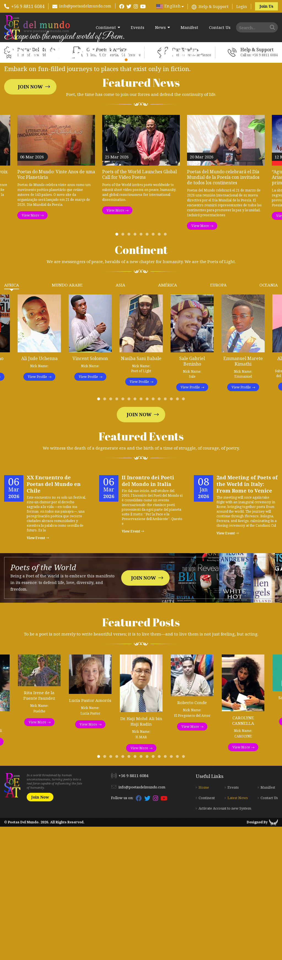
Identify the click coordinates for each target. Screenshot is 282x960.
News (160, 27)
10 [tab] (154, 533)
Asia (120, 418)
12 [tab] (166, 533)
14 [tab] (178, 533)
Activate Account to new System (225, 941)
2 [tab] (124, 369)
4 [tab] (136, 369)
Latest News (237, 931)
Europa (218, 418)
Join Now (30, 153)
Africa (11, 418)
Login (241, 6)
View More (30, 348)
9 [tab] (166, 369)
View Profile (37, 510)
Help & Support (213, 6)
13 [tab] (172, 533)
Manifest (189, 27)
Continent (106, 27)
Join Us (266, 6)
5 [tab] (142, 369)
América (167, 418)
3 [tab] (130, 369)
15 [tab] (184, 533)
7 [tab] (154, 369)
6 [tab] (148, 369)
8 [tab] (160, 369)
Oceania (268, 418)
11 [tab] (160, 533)
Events (137, 27)
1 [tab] (118, 369)
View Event (38, 671)
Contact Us (220, 27)
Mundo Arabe (67, 418)
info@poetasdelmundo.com (85, 6)
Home (204, 920)
